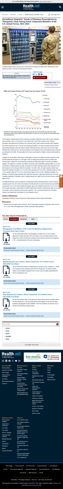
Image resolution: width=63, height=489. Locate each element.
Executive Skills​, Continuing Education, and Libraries (22, 384)
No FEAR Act (29, 466)
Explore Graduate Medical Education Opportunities (23, 454)
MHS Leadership (6, 368)
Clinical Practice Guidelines (6, 420)
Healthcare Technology (37, 398)
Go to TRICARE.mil (21, 420)
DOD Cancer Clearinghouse (35, 372)
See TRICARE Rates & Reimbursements (22, 442)
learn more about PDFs (33, 485)
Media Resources (51, 379)
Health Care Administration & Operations (36, 387)
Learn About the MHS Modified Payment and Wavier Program (22, 432)
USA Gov (22, 473)
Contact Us (4, 383)
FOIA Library (5, 430)
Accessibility (53, 466)
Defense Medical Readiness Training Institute (21, 379)
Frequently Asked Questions (6, 435)
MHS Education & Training (22, 366)
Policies (4, 441)
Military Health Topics (36, 366)
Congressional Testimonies (5, 424)
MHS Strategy (5, 372)
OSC (40, 473)
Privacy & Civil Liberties (38, 406)
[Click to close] (61, 176)
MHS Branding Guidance (8, 381)
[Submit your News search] (57, 324)
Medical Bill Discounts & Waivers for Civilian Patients (38, 402)
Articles (8, 328)
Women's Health (36, 413)
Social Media (50, 377)
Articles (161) (23, 219)
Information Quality (30, 469)
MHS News (50, 366)
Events (7, 331)
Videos (7, 339)
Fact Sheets (5, 428)
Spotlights (8, 336)
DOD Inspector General (15, 469)
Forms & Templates (6, 432)
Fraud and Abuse (41, 466)
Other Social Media (40, 77)
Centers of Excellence (37, 396)
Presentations (5, 444)
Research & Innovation (37, 408)
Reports (4, 448)
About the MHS (6, 366)
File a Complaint (21, 457)
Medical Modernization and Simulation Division (22, 393)
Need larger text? (54, 15)
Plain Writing (55, 469)
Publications (5, 446)
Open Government (43, 469)
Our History (4, 379)
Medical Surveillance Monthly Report (52, 84)
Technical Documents (7, 451)
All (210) (5, 219)
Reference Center (7, 418)
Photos (7, 333)
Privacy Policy (18, 466)
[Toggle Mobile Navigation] (2, 7)
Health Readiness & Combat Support (37, 392)
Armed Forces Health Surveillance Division (14, 250)
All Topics (34, 369)
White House (32, 473)
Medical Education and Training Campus (22, 389)
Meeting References (6, 439)
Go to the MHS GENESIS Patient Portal (23, 427)
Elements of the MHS (7, 370)
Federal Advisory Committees (6, 375)
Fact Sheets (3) (14, 219)
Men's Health (35, 411)
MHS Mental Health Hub (38, 380)
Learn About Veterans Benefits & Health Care (22, 436)
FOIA (4, 469)
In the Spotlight (50, 375)
